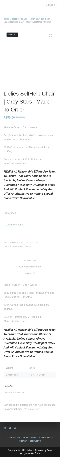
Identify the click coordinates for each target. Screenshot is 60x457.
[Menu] (5, 5)
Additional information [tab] (30, 267)
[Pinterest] (15, 428)
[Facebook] (5, 428)
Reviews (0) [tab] (30, 273)
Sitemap (23, 441)
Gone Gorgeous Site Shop (36, 452)
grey (21, 246)
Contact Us (35, 441)
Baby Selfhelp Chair (26, 243)
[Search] (46, 5)
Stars (28, 246)
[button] (14, 225)
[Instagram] (10, 428)
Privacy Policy (46, 437)
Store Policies (29, 437)
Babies (13, 246)
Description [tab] (30, 260)
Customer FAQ (13, 437)
